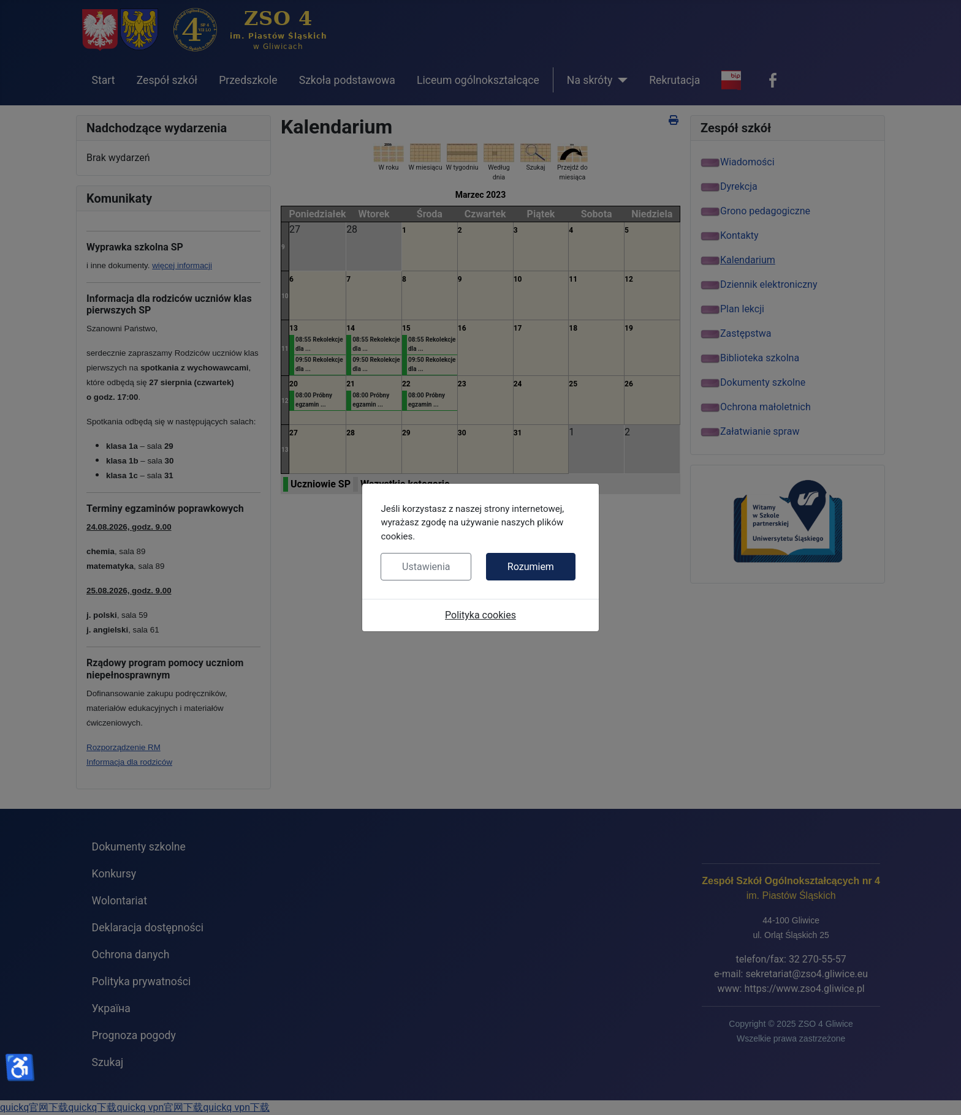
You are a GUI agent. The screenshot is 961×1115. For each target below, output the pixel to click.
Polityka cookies (480, 615)
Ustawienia (426, 567)
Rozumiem (530, 567)
